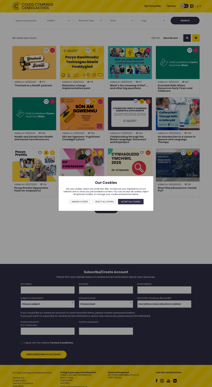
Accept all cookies (130, 201)
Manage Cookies (80, 201)
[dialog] (106, 193)
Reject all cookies (104, 201)
